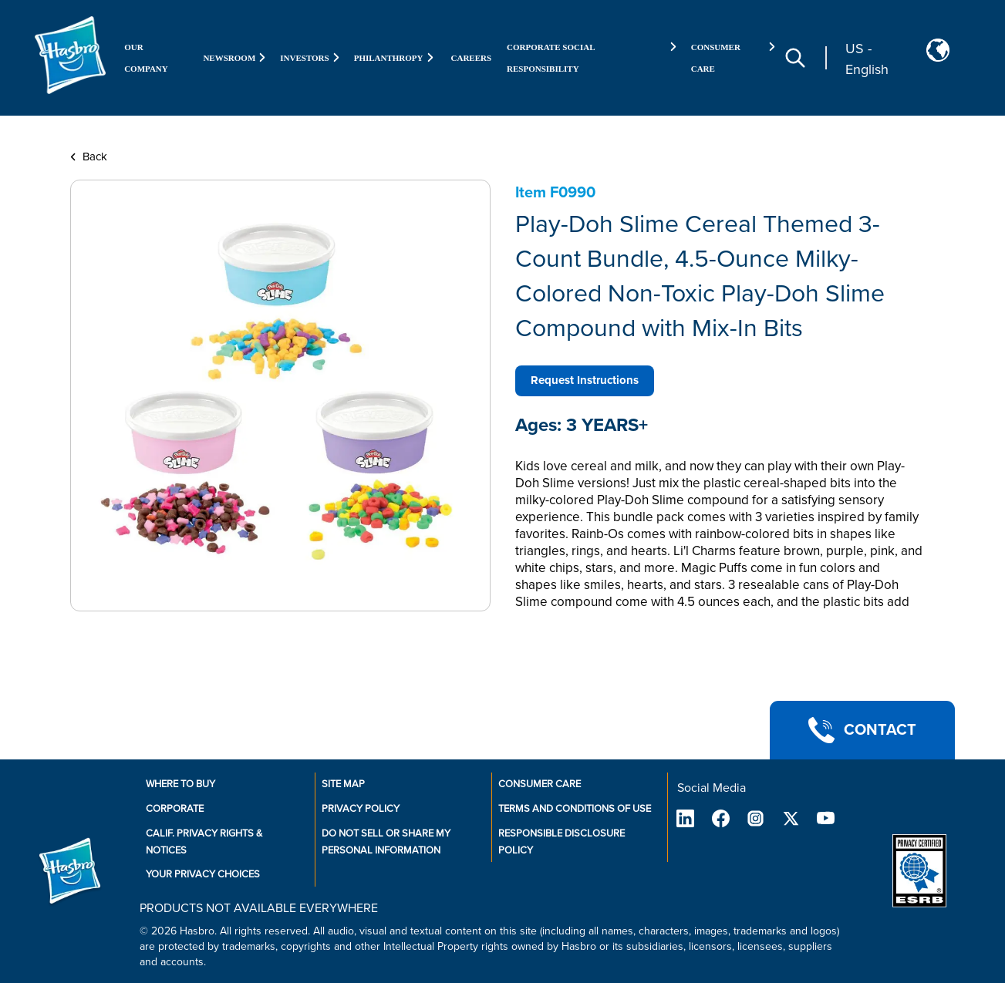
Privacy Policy (361, 809)
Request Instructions (585, 380)
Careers (471, 57)
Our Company (146, 57)
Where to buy (180, 784)
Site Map (343, 784)
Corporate (175, 809)
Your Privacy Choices (203, 874)
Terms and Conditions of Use (574, 809)
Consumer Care (539, 784)
